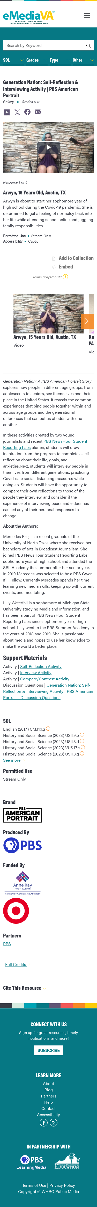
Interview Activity (35, 672)
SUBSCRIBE (49, 1050)
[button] (22, 60)
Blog (48, 1090)
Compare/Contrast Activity (44, 679)
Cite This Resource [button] (25, 987)
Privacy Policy (62, 1185)
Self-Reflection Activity (41, 666)
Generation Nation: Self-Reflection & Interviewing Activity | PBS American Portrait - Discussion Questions (48, 691)
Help (48, 1102)
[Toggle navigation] (87, 15)
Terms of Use (34, 1185)
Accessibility (48, 1114)
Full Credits (18, 964)
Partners (48, 1096)
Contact (48, 1108)
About (48, 1083)
